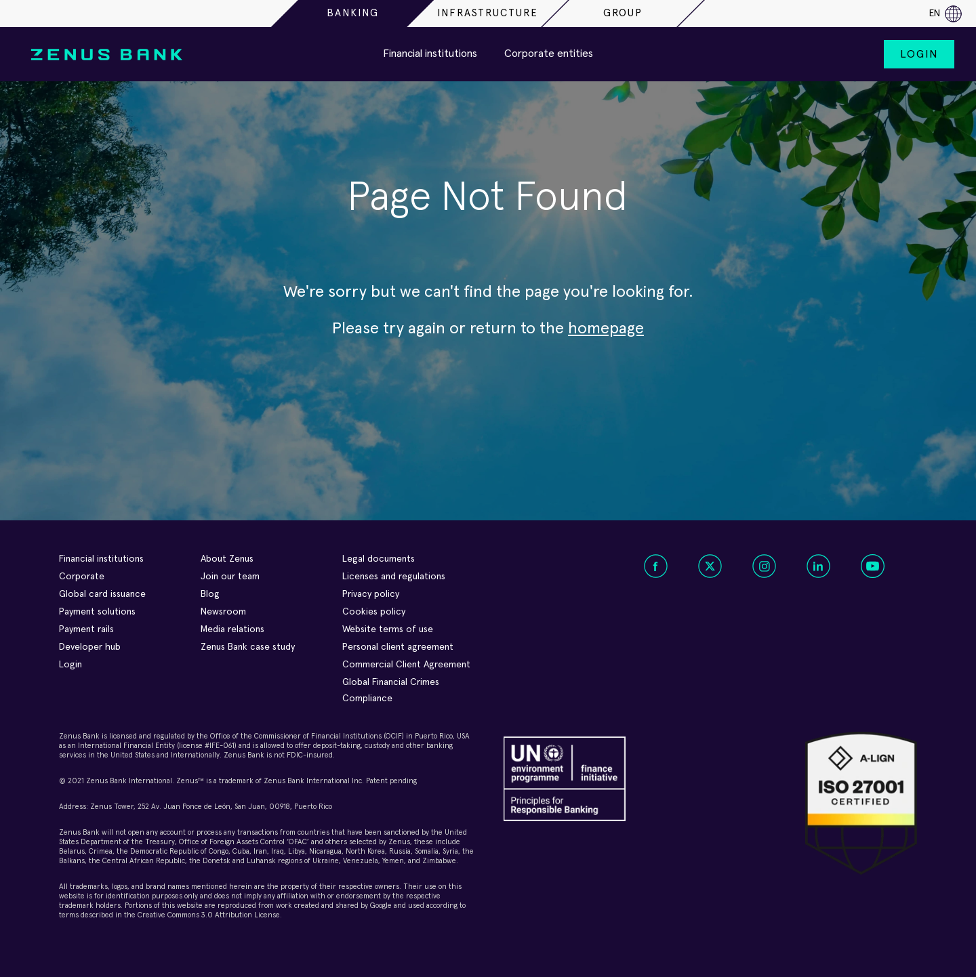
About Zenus (227, 559)
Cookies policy (373, 612)
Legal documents (378, 559)
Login (919, 54)
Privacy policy (370, 594)
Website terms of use (387, 629)
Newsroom (223, 612)
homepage (606, 328)
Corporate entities (548, 53)
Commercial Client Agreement (406, 664)
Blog (210, 594)
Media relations (232, 629)
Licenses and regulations (393, 576)
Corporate (81, 576)
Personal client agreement (397, 647)
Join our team (230, 576)
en (945, 13)
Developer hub (90, 647)
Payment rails (86, 629)
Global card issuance (102, 594)
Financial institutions (430, 53)
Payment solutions (97, 612)
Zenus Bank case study (248, 647)
